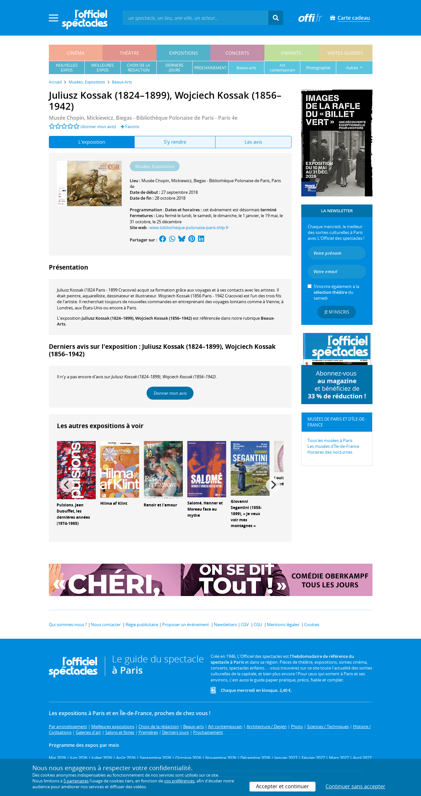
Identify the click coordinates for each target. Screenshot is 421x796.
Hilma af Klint (113, 503)
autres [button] (352, 68)
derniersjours (174, 67)
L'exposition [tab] (91, 141)
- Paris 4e (143, 117)
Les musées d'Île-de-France (333, 446)
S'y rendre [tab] (175, 141)
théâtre (129, 53)
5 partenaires (76, 781)
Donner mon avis (170, 393)
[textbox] (195, 18)
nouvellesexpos (67, 67)
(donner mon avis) (98, 126)
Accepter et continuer (282, 786)
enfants (291, 53)
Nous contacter (106, 624)
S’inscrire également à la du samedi (336, 292)
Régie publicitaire (142, 624)
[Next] (273, 485)
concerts (237, 53)
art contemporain (282, 67)
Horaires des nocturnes (329, 452)
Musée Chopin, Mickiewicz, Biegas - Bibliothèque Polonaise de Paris (205, 180)
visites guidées (345, 53)
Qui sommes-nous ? (68, 624)
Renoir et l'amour (160, 505)
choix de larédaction (138, 67)
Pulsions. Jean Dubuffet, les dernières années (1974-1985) (73, 514)
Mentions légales (283, 624)
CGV (245, 624)
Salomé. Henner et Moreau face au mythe (205, 509)
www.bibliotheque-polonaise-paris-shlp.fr (189, 227)
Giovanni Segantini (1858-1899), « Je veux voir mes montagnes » (246, 513)
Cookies (311, 624)
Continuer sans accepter (355, 786)
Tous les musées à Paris (329, 440)
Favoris (130, 126)
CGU (258, 624)
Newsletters (225, 624)
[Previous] (67, 485)
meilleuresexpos (102, 67)
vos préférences (179, 781)
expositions (183, 53)
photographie (318, 68)
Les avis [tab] (253, 141)
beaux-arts (246, 68)
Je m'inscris (337, 312)
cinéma (75, 53)
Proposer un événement (185, 624)
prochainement (210, 68)
